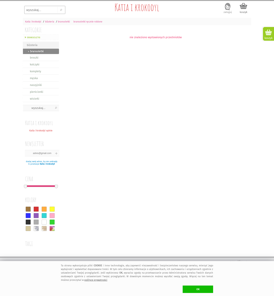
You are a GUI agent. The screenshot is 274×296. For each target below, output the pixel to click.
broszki (34, 57)
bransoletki (33, 37)
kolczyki (34, 64)
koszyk (243, 12)
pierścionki (36, 92)
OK (198, 289)
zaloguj (228, 12)
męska (34, 78)
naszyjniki (36, 85)
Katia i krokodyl (137, 7)
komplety (35, 71)
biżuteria (32, 45)
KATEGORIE (33, 30)
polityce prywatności (95, 280)
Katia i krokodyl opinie (41, 130)
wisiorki (34, 98)
